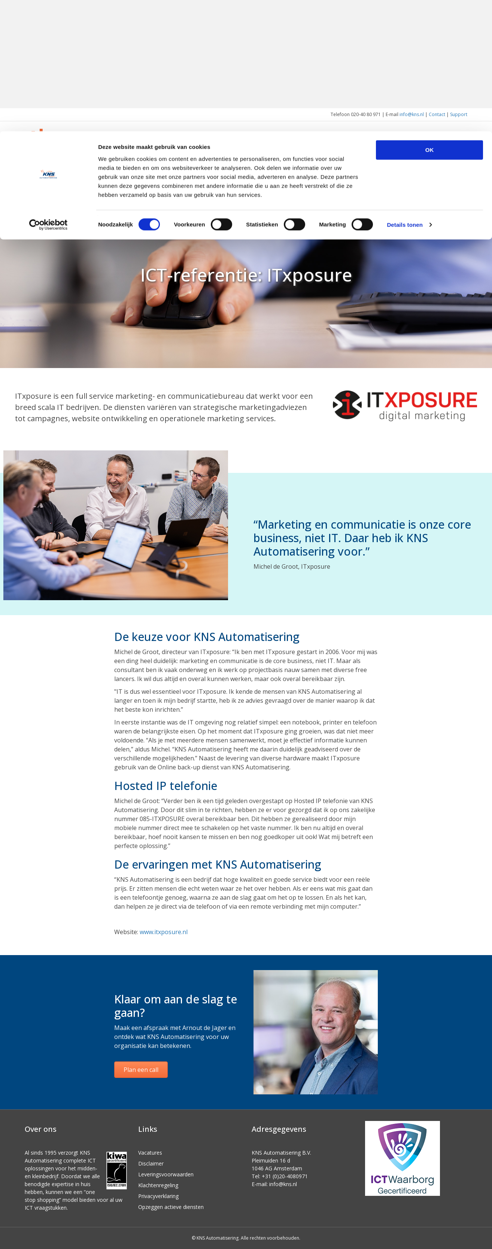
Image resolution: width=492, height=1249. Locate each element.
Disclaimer (151, 1163)
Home (263, 150)
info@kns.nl (412, 114)
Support (458, 114)
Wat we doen (299, 150)
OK (429, 18)
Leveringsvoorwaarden (166, 1174)
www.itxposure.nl (164, 932)
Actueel (447, 150)
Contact (437, 114)
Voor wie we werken (357, 150)
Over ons (410, 150)
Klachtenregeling (158, 1185)
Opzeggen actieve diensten (171, 1206)
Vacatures (150, 1152)
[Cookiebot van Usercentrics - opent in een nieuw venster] (48, 93)
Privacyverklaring (158, 1196)
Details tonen (404, 93)
